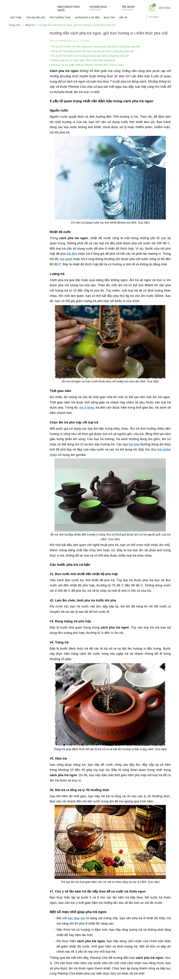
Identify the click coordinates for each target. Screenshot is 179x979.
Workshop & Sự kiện (87, 17)
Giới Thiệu (16, 17)
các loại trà (76, 918)
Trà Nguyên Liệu (35, 17)
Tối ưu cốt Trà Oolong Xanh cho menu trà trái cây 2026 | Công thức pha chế (92, 51)
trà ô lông (86, 407)
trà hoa (134, 444)
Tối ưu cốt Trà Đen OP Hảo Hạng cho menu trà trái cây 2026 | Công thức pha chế (95, 46)
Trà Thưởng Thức (60, 17)
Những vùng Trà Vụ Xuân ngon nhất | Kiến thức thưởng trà (82, 60)
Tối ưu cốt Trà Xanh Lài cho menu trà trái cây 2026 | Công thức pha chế (89, 55)
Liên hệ (123, 17)
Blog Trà (109, 17)
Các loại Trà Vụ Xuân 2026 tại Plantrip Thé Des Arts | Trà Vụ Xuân (87, 65)
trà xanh (66, 259)
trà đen (72, 253)
